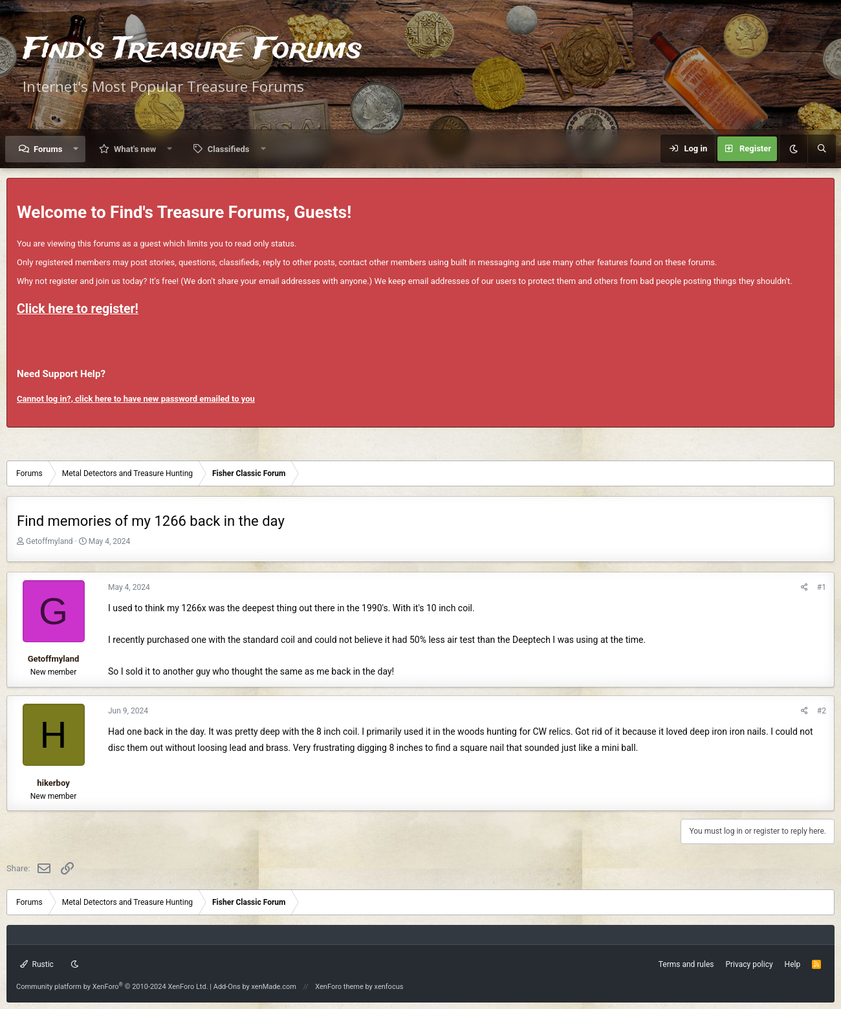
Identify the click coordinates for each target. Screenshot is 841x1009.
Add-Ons (227, 986)
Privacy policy (748, 964)
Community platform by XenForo (112, 986)
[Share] (804, 588)
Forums (48, 149)
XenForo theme (339, 986)
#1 (821, 587)
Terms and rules (686, 964)
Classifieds (229, 149)
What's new (135, 149)
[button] (76, 149)
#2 (821, 710)
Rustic (37, 964)
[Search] (821, 149)
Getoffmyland (49, 541)
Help (793, 964)
